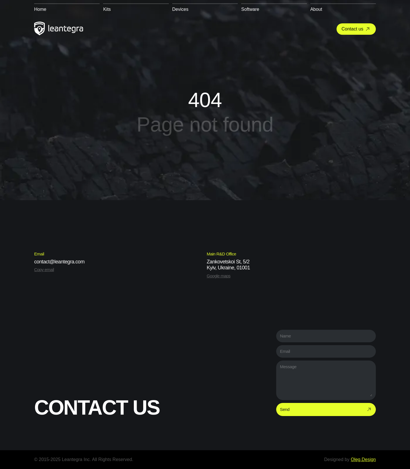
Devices (180, 9)
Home (40, 9)
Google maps (218, 275)
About (316, 9)
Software (250, 9)
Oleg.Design (363, 459)
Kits (107, 9)
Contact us (356, 29)
